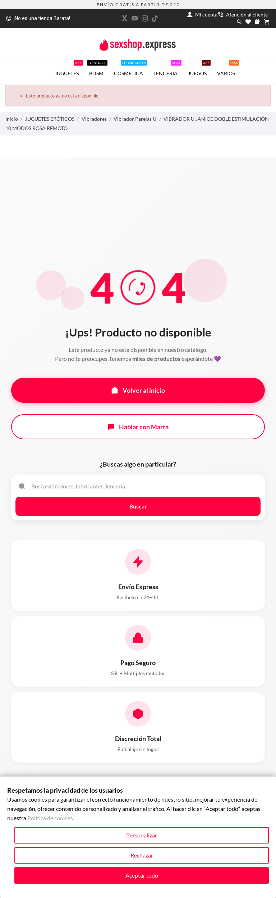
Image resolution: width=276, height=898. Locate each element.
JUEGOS (199, 69)
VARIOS (228, 69)
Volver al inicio (138, 390)
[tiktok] (155, 18)
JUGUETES (69, 69)
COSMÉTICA (130, 69)
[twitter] (124, 18)
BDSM (97, 69)
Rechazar (141, 855)
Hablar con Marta (138, 427)
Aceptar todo (141, 875)
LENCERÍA (167, 69)
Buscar (138, 506)
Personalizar (141, 835)
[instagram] (145, 18)
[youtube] (135, 18)
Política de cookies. (50, 818)
